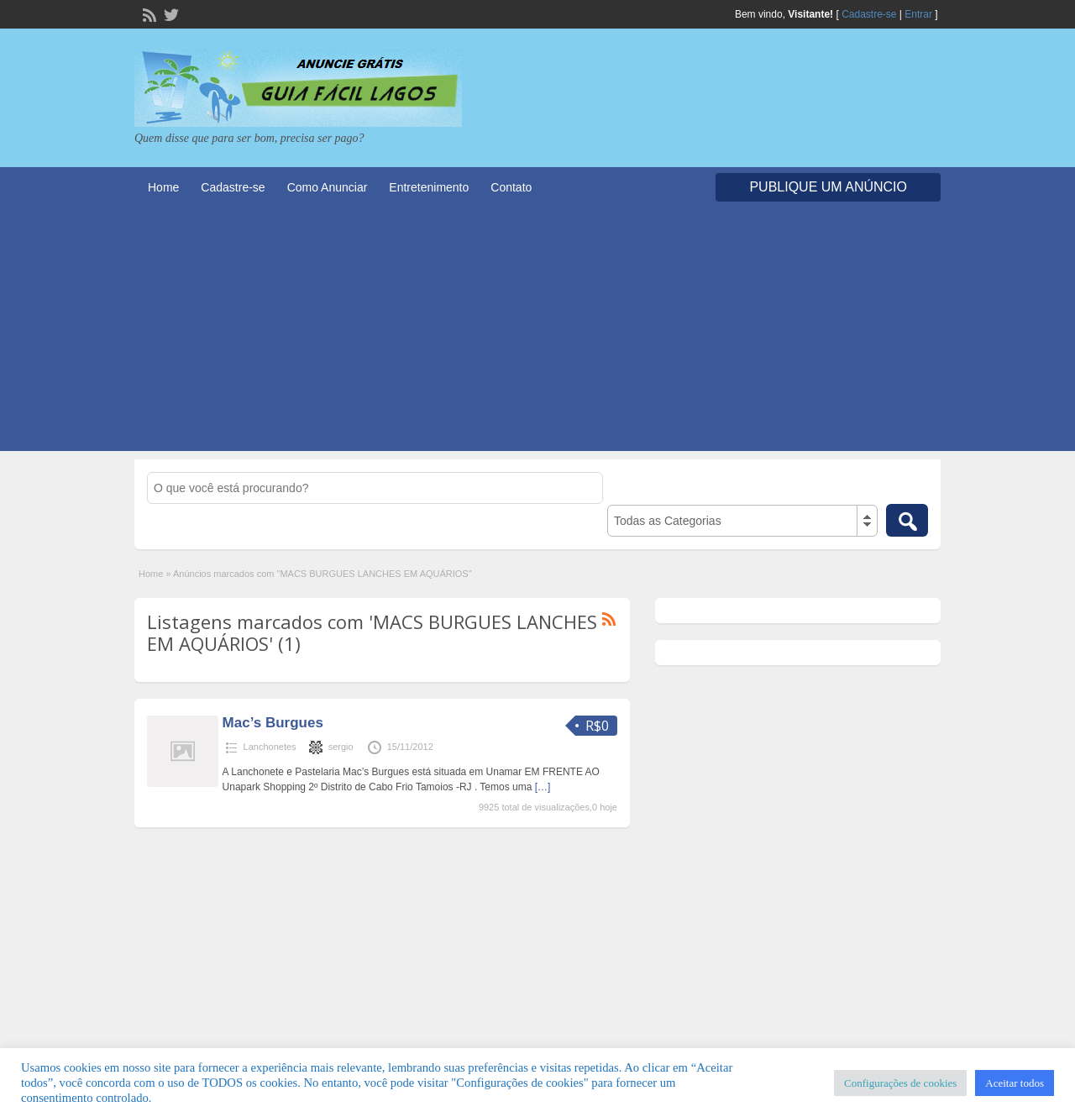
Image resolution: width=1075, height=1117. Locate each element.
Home (163, 187)
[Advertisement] (537, 333)
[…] (543, 787)
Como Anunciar (327, 187)
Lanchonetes (270, 747)
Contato (511, 187)
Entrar (918, 14)
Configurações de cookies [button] (900, 1083)
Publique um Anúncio (828, 187)
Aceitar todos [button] (1014, 1083)
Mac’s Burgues (273, 723)
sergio (341, 747)
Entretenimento (429, 187)
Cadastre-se (869, 14)
